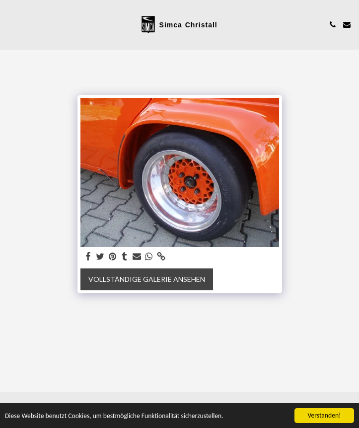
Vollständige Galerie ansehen (146, 279)
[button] (10, 24)
